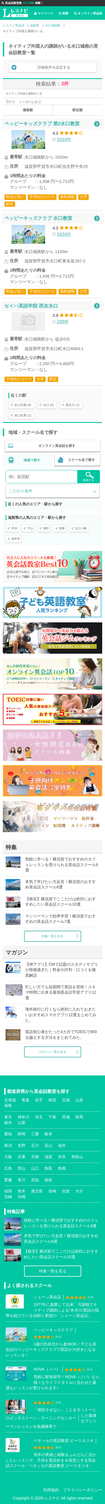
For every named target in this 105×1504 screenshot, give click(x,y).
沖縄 (21, 1197)
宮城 (66, 1100)
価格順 (28, 110)
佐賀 (66, 1191)
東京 (8, 1117)
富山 (48, 1145)
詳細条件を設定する (54, 67)
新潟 (8, 1145)
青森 (25, 1100)
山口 (35, 1168)
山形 (79, 1100)
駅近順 (78, 110)
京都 (35, 1156)
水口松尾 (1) (22, 415)
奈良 (62, 1156)
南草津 (15, 538)
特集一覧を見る (52, 936)
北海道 (10, 1100)
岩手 (39, 1100)
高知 (35, 1180)
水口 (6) (48, 405)
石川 (35, 1145)
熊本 (21, 1191)
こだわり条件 (20, 491)
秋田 (52, 1100)
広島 (8, 1168)
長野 (21, 1145)
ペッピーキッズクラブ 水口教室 (38, 218)
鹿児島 (37, 1191)
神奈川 (23, 1117)
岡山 (21, 1168)
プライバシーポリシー (82, 1490)
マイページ (43, 13)
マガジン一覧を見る (52, 1051)
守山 (30, 528)
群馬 (79, 1117)
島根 (62, 1168)
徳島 (48, 1180)
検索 (63, 13)
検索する (88, 477)
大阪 (8, 1156)
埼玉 (39, 1117)
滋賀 (48, 1156)
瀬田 (46, 528)
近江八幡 (81, 528)
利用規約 (51, 1490)
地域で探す (32, 460)
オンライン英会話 (88, 13)
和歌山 (77, 1156)
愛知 (8, 1134)
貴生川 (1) (73, 405)
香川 (21, 1180)
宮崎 (8, 1197)
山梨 (21, 1122)
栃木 (8, 1122)
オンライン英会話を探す (56, 446)
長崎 (52, 1191)
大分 (79, 1191)
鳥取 (48, 1168)
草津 (14, 528)
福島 (8, 1105)
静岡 (21, 1134)
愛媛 (8, 1180)
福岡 (8, 1191)
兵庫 (21, 1156)
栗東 (62, 528)
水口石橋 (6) (22, 405)
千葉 (52, 1117)
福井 (62, 1145)
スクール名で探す (81, 460)
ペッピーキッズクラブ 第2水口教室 (42, 123)
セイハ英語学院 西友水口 (31, 306)
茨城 (66, 1117)
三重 (35, 1134)
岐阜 (48, 1134)
